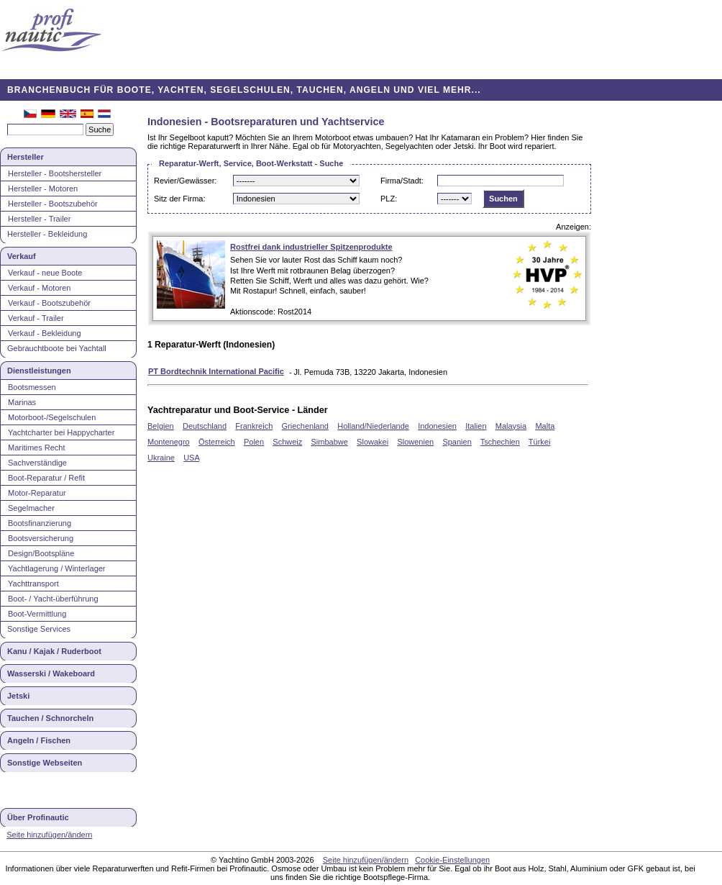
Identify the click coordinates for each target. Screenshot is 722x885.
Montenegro (168, 441)
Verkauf (21, 256)
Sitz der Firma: (180, 198)
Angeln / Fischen (38, 740)
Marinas (22, 402)
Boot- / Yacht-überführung (53, 598)
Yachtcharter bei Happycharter (61, 432)
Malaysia (510, 426)
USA (191, 457)
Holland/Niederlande (373, 426)
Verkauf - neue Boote (45, 272)
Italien (475, 426)
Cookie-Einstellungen (452, 860)
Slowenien (415, 441)
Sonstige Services (38, 629)
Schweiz (287, 441)
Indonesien (437, 426)
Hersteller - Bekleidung (47, 234)
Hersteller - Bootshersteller (54, 173)
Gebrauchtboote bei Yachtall (56, 348)
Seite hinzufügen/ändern (49, 834)
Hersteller (25, 157)
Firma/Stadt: (402, 180)
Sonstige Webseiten (44, 762)
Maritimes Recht (36, 447)
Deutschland (205, 426)
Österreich (216, 441)
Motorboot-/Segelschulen (52, 417)
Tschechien (500, 441)
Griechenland (305, 426)
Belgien (160, 426)
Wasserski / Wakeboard (51, 673)
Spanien (456, 441)
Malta (544, 426)
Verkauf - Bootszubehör (49, 303)
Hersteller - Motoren (43, 188)
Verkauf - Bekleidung (44, 333)
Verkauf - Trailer (36, 318)
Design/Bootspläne (41, 553)
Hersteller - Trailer (39, 218)
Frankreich (254, 426)
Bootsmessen (32, 387)
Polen (254, 441)
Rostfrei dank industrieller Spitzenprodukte (311, 246)
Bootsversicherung (40, 538)
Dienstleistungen (39, 370)
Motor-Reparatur (37, 493)
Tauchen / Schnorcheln (50, 718)
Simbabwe (329, 441)
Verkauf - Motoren (39, 287)
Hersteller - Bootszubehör (53, 203)
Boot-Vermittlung (37, 613)
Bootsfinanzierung (39, 523)
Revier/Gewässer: (185, 180)
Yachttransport (33, 583)
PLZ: (388, 198)
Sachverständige (37, 462)
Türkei (540, 441)
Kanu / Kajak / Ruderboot (54, 651)
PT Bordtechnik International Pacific (216, 371)
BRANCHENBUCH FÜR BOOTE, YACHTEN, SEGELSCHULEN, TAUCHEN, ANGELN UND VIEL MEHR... (244, 90)
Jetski (18, 695)
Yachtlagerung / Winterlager (57, 568)
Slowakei (372, 441)
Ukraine (161, 457)
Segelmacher (31, 508)
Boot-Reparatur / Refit (46, 477)
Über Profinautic (38, 817)
